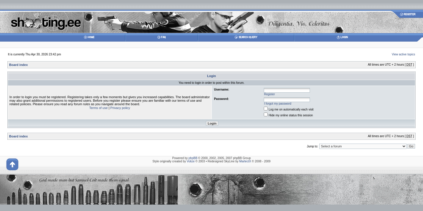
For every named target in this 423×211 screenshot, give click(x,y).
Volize (191, 161)
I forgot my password (277, 103)
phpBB (193, 158)
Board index (18, 65)
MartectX (245, 161)
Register (269, 94)
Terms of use (98, 108)
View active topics (403, 54)
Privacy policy (120, 108)
